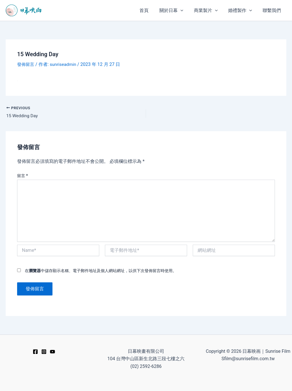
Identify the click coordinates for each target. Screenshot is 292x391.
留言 (22, 176)
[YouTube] (52, 351)
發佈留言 (26, 64)
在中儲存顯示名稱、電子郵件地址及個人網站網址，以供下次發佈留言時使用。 (101, 271)
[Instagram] (43, 351)
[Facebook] (35, 351)
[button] (176, 10)
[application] (185, 10)
